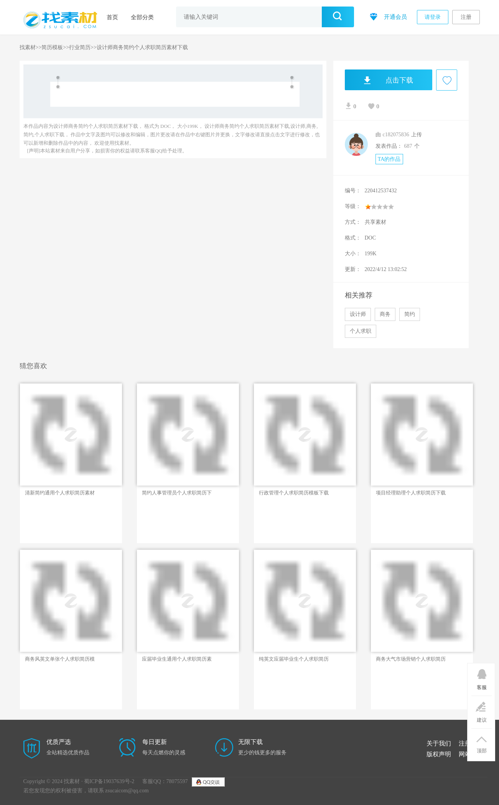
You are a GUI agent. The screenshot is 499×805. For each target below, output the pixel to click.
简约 (409, 314)
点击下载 (379, 79)
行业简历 (80, 47)
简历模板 (52, 47)
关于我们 (439, 743)
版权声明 (439, 754)
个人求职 (360, 331)
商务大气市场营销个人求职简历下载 (411, 659)
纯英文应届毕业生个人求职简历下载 (294, 659)
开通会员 (387, 16)
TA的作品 (389, 159)
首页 (112, 17)
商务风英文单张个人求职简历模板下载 (60, 659)
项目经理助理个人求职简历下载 (411, 493)
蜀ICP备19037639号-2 (109, 781)
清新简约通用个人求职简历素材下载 (60, 493)
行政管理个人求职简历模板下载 (294, 493)
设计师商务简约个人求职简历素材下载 (142, 47)
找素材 (28, 47)
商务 (385, 314)
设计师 (358, 314)
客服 (481, 676)
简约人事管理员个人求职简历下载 (177, 493)
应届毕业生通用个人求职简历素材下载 (177, 659)
